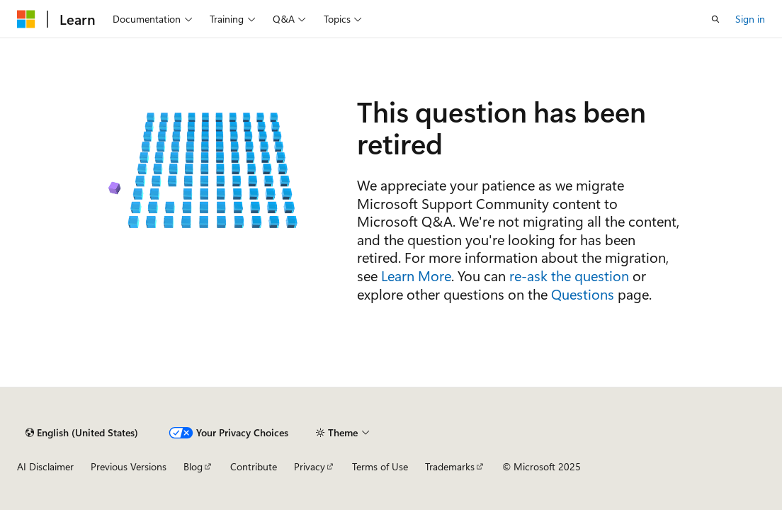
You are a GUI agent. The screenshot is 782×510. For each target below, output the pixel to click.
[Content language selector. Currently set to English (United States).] (82, 432)
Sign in (750, 19)
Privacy (309, 466)
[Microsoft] (26, 19)
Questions (582, 293)
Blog (193, 466)
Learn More (416, 275)
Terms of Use (380, 466)
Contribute (253, 466)
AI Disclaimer (45, 466)
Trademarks (450, 466)
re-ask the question (569, 275)
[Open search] (715, 19)
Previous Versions (128, 466)
